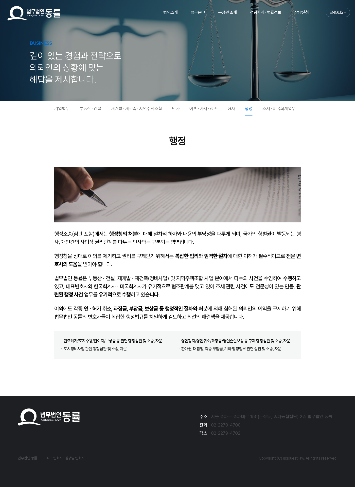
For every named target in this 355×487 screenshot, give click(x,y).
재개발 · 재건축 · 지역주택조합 (136, 108)
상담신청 (301, 12)
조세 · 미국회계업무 (279, 108)
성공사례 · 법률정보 (265, 12)
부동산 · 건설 (90, 108)
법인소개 (170, 12)
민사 (175, 108)
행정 (248, 108)
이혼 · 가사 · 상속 (203, 108)
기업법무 (62, 108)
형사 (231, 108)
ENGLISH (338, 12)
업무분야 (198, 12)
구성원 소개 (227, 12)
